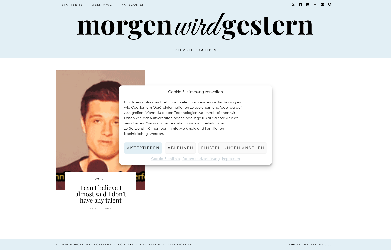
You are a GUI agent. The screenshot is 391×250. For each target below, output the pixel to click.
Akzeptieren (143, 147)
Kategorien (133, 4)
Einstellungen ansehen (232, 147)
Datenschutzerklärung (201, 158)
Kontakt (126, 244)
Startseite (72, 4)
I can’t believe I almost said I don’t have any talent (100, 193)
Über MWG (102, 4)
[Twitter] (293, 4)
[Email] (323, 4)
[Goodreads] (308, 4)
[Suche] (330, 4)
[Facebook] (301, 4)
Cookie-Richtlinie (165, 158)
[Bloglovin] (315, 4)
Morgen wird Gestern (91, 244)
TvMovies (100, 179)
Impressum (231, 158)
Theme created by (312, 244)
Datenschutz (179, 244)
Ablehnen (180, 147)
